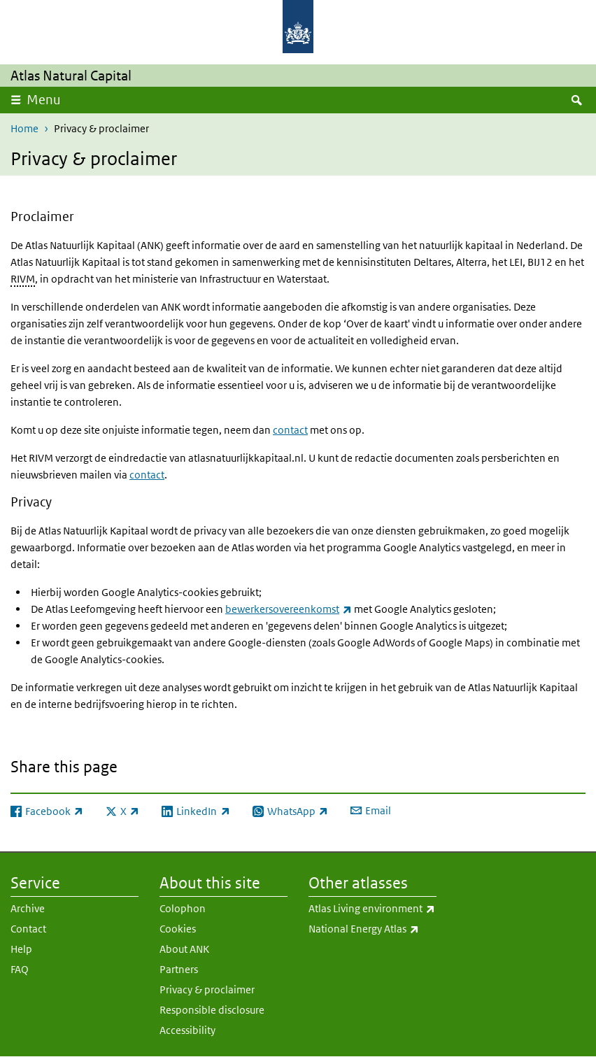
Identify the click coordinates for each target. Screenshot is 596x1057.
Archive (27, 908)
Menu (44, 100)
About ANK (184, 949)
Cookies (177, 928)
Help (21, 949)
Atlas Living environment (372, 908)
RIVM (22, 278)
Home (24, 128)
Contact (28, 928)
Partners (178, 969)
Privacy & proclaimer (207, 989)
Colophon (182, 908)
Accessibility (187, 1030)
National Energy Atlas (372, 929)
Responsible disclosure (211, 1009)
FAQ (19, 969)
